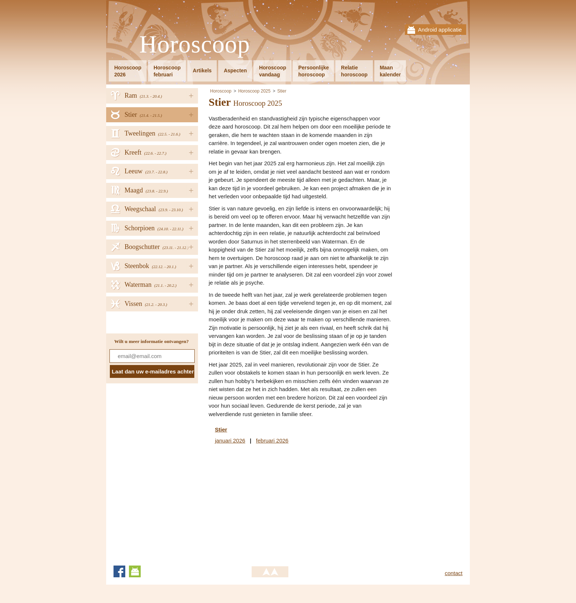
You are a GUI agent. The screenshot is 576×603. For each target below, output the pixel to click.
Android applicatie (440, 29)
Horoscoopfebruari (167, 71)
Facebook (119, 571)
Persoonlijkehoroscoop (313, 71)
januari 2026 (230, 440)
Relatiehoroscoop (354, 71)
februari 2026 (272, 440)
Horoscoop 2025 (254, 91)
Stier (282, 91)
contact (453, 573)
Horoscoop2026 (127, 71)
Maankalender (390, 71)
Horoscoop (194, 44)
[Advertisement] (270, 503)
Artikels (202, 70)
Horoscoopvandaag (272, 71)
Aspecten (235, 70)
